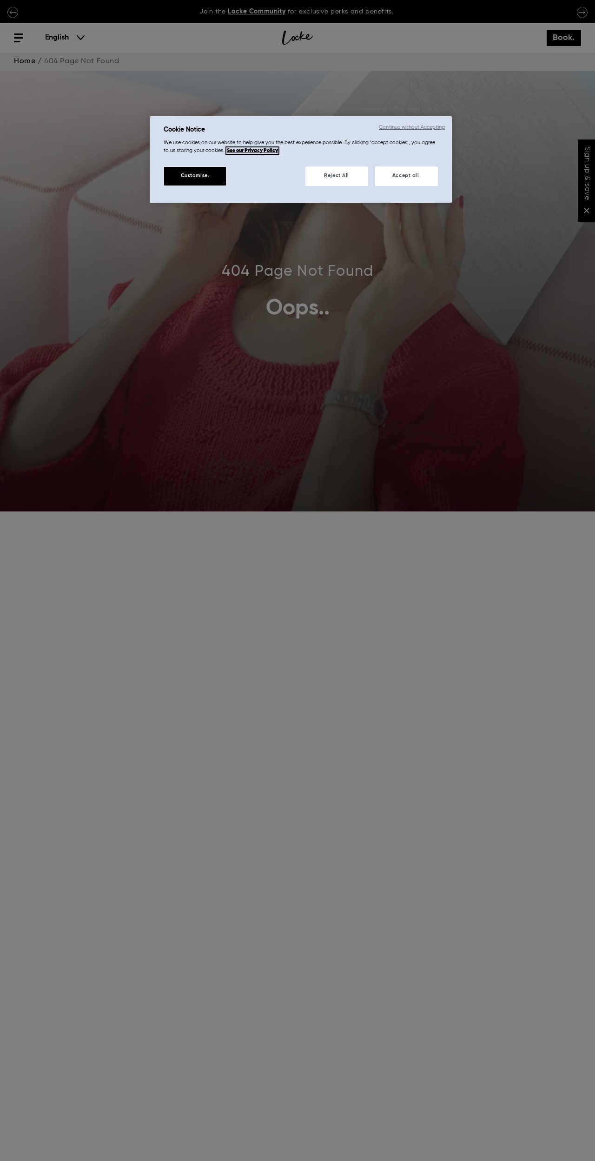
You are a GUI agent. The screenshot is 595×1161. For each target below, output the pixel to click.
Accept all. (406, 176)
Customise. (195, 176)
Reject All (336, 176)
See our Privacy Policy (252, 150)
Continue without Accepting (412, 127)
